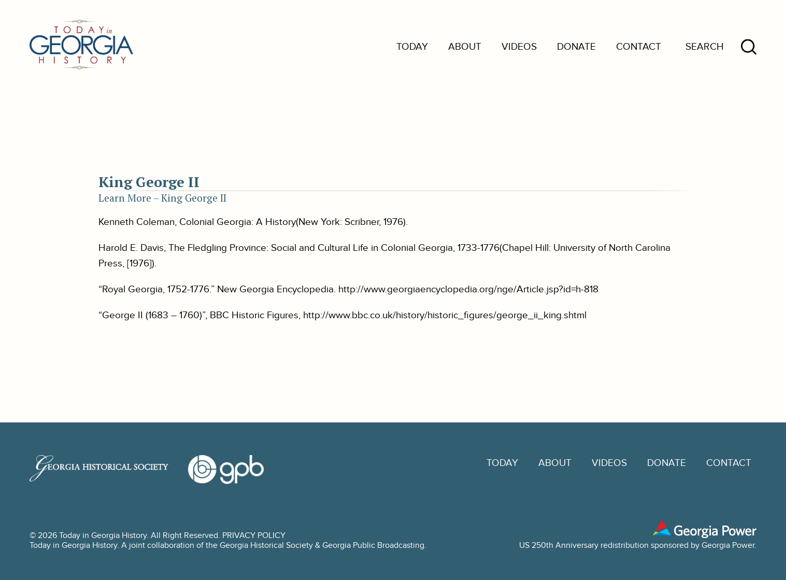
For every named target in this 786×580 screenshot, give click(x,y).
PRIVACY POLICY (253, 536)
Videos (519, 47)
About (464, 47)
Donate (576, 47)
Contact (638, 47)
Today (412, 47)
